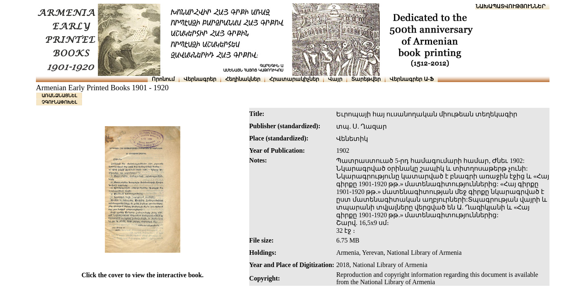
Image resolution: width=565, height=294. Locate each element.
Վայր (335, 79)
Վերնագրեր (200, 79)
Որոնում (163, 79)
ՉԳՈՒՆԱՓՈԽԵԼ (59, 102)
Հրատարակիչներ (294, 79)
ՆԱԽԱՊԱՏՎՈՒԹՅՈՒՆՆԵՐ (510, 6)
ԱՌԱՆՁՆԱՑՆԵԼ (59, 95)
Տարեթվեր (366, 79)
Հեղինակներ (242, 79)
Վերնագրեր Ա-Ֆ (412, 79)
